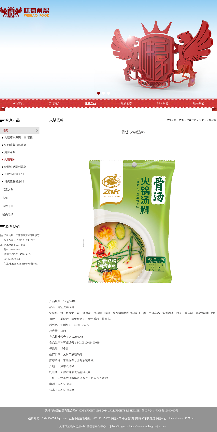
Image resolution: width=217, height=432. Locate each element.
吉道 (5, 197)
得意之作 (7, 189)
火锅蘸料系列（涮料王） (19, 137)
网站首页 (18, 103)
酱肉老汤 (7, 214)
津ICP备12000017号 (166, 410)
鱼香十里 (7, 206)
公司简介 (54, 103)
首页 (181, 120)
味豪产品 (90, 103)
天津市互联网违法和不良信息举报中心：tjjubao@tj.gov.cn (94, 426)
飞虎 (5, 130)
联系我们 (198, 103)
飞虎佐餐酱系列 (14, 181)
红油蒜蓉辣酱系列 (15, 144)
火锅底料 (9, 159)
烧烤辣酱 (9, 152)
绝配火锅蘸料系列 (15, 166)
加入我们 (162, 103)
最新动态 (126, 103)
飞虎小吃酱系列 (14, 174)
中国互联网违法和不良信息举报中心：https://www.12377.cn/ (158, 418)
